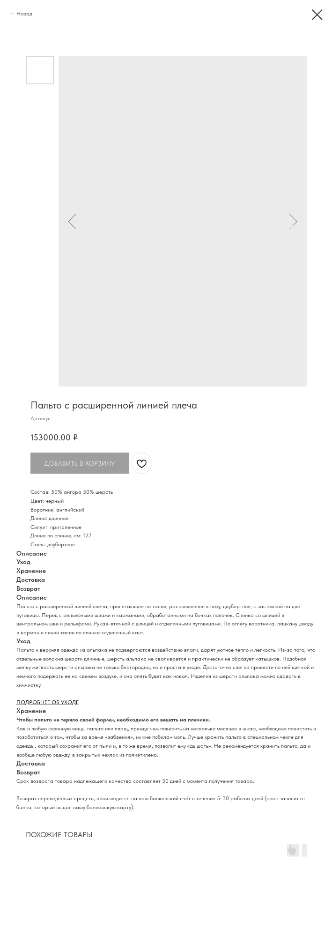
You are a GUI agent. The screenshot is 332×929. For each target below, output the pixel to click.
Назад (24, 13)
